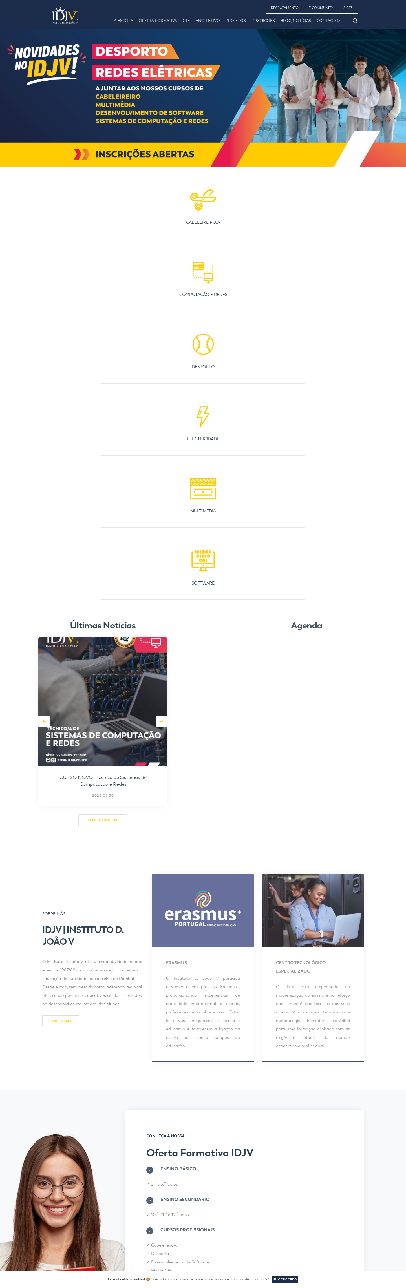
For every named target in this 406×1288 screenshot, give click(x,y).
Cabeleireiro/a (170, 887)
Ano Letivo (208, 20)
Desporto (166, 895)
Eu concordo (285, 1279)
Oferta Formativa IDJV (211, 795)
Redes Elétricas (172, 921)
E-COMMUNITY (321, 8)
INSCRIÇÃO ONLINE (171, 953)
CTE (186, 20)
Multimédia (168, 912)
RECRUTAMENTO (285, 8)
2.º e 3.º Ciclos (170, 826)
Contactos (329, 20)
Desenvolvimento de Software (186, 904)
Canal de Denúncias (226, 1202)
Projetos (236, 20)
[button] (79, 361)
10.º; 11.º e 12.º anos (176, 856)
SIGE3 (348, 8)
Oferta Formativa (158, 20)
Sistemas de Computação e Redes (190, 929)
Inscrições (263, 20)
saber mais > (61, 661)
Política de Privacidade (229, 1213)
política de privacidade (248, 1279)
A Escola (123, 20)
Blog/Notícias (296, 20)
